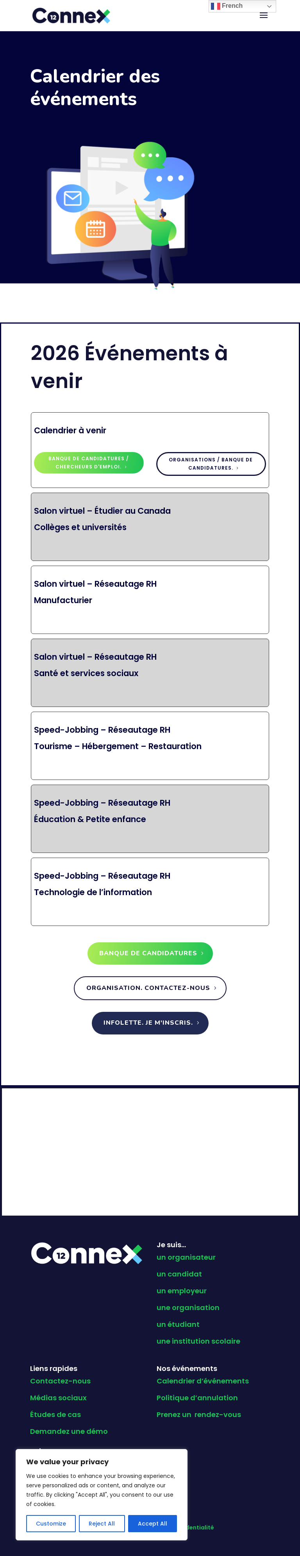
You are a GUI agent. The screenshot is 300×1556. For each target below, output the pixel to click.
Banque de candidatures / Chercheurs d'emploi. (88, 462)
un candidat (179, 1274)
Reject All (102, 1524)
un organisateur (186, 1257)
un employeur (182, 1291)
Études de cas (55, 1414)
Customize (51, 1524)
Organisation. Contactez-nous (148, 988)
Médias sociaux (58, 1398)
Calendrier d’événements (203, 1381)
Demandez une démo (69, 1431)
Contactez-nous (60, 1381)
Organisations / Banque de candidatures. (211, 463)
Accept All (152, 1524)
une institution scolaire (198, 1341)
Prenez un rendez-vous (199, 1414)
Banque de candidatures (148, 953)
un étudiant (178, 1324)
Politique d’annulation (197, 1398)
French (227, 6)
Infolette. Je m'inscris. (148, 1022)
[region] (102, 1494)
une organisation (188, 1307)
